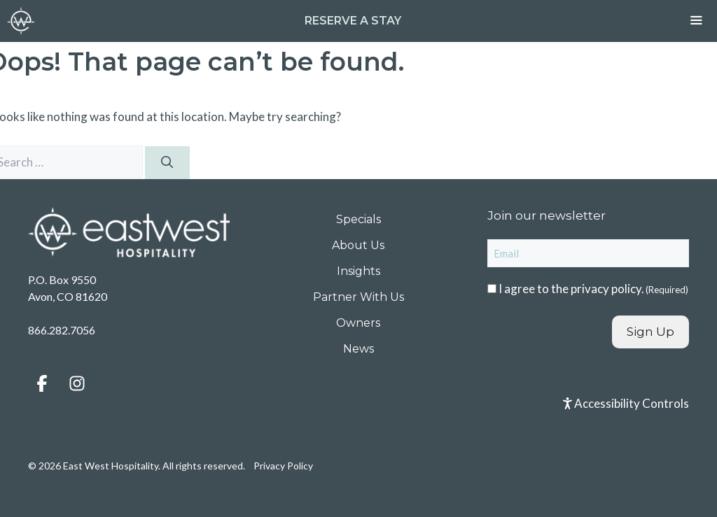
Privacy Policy (283, 466)
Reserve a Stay (353, 20)
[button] (42, 383)
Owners (358, 323)
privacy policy (606, 288)
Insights (358, 271)
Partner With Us (358, 297)
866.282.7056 (61, 330)
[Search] (167, 163)
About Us (358, 245)
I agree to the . (593, 288)
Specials (358, 219)
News (358, 348)
